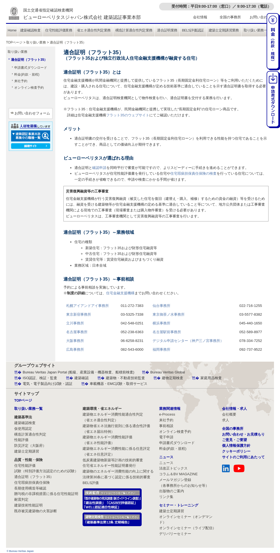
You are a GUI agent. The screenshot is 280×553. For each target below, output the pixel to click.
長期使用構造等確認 (30, 488)
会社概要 (229, 414)
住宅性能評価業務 (58, 30)
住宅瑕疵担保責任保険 (32, 482)
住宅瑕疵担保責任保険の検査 (193, 173)
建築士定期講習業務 (224, 30)
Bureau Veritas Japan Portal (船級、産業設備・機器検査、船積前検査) (78, 372)
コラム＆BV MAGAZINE (178, 474)
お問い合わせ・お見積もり (243, 434)
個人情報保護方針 (236, 445)
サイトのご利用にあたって (243, 457)
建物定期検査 (172, 378)
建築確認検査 (30, 30)
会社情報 (200, 17)
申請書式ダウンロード (30, 68)
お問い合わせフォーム (32, 113)
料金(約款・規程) (26, 74)
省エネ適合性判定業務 (94, 30)
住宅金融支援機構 (120, 293)
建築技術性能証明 (28, 505)
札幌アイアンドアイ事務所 (87, 306)
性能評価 (21, 440)
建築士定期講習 (26, 451)
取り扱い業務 (36, 42)
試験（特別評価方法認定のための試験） (46, 471)
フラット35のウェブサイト (127, 115)
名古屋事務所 (77, 332)
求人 (225, 420)
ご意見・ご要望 (234, 440)
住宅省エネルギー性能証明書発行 (109, 465)
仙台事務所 (161, 306)
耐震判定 (21, 499)
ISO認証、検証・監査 (40, 378)
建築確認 (81, 378)
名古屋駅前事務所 (167, 332)
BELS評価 (91, 483)
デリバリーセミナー (175, 534)
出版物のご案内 (171, 491)
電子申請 (166, 437)
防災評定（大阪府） (30, 445)
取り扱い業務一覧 (257, 30)
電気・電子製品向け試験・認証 (47, 384)
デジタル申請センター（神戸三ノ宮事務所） (188, 341)
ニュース (166, 463)
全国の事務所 (230, 17)
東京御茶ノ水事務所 (169, 314)
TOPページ (14, 42)
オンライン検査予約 (29, 88)
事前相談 (166, 426)
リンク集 (166, 497)
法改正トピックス (173, 468)
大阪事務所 (75, 341)
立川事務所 (75, 323)
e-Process (167, 414)
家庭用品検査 (211, 378)
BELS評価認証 (193, 30)
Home (12, 30)
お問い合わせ (260, 17)
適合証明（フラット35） (29, 60)
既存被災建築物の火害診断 (35, 511)
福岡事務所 (161, 349)
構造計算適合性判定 (30, 434)
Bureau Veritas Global (167, 372)
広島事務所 (75, 349)
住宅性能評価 (25, 465)
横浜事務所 (161, 323)
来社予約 (20, 81)
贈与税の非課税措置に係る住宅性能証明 (46, 494)
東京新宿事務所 (78, 314)
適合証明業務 (167, 30)
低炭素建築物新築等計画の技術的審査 (113, 460)
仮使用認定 (23, 429)
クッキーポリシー (236, 451)
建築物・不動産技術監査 (125, 378)
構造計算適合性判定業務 (134, 30)
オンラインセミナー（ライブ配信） (187, 528)
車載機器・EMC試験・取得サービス (118, 384)
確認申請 (99, 168)
